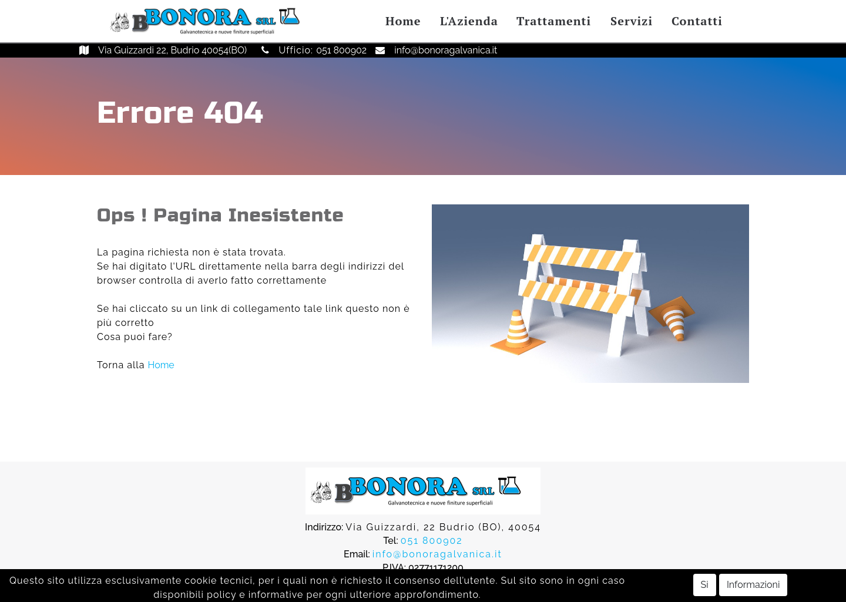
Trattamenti (553, 21)
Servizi (631, 21)
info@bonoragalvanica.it (445, 50)
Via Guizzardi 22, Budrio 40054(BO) (172, 50)
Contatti (697, 21)
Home (403, 21)
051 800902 (341, 50)
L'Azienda (469, 21)
